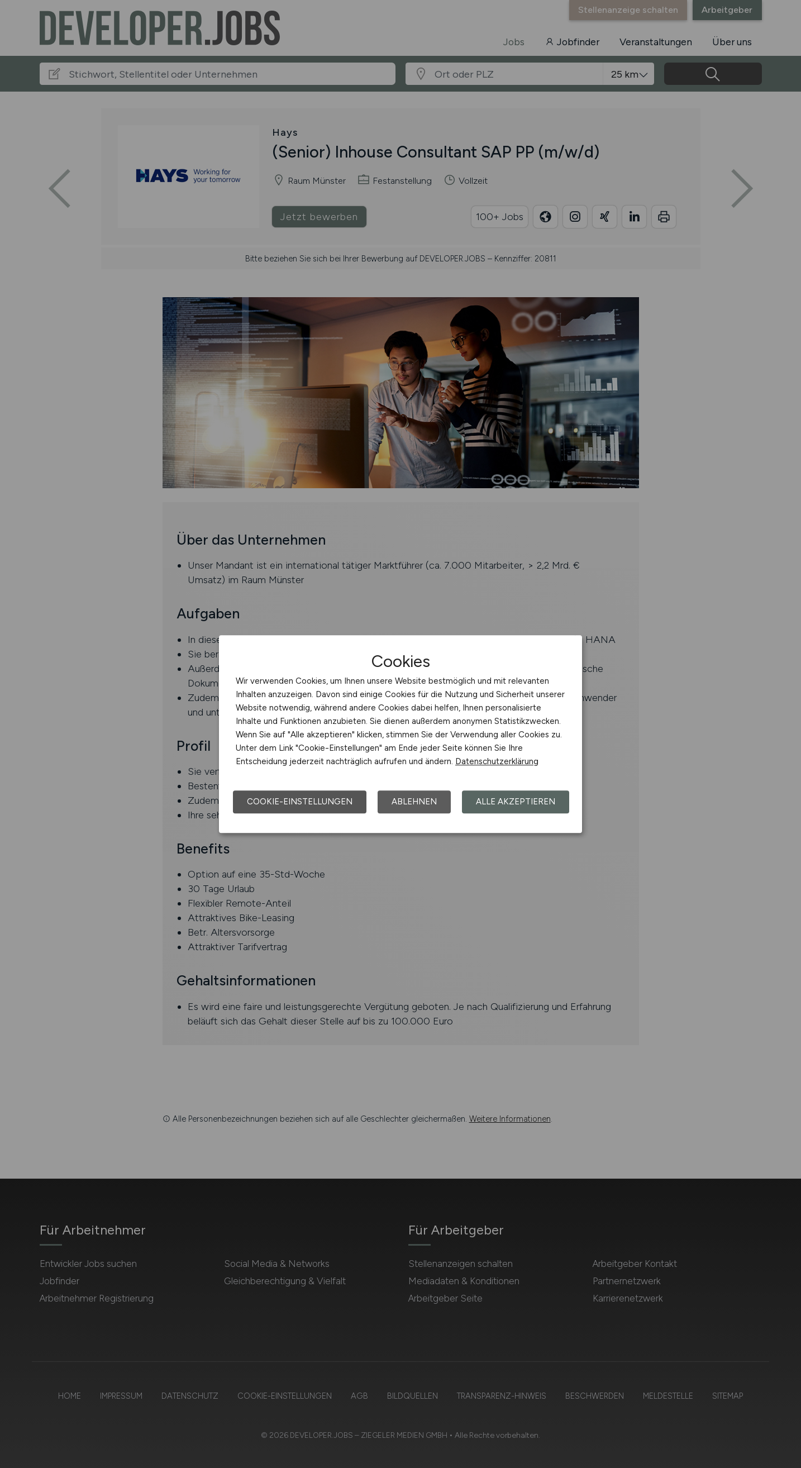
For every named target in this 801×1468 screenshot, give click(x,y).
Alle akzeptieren (515, 802)
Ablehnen (414, 802)
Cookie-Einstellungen (299, 802)
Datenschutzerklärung (496, 761)
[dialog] (400, 734)
